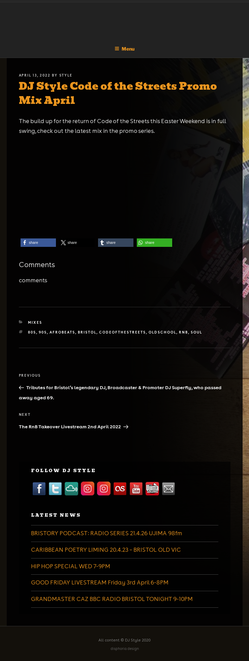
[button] (38, 242)
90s (43, 332)
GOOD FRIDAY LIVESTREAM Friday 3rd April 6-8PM (99, 582)
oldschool (162, 332)
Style (66, 75)
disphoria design (125, 648)
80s (32, 332)
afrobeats (62, 332)
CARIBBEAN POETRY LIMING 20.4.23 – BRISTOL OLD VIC (106, 549)
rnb (183, 332)
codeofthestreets (122, 332)
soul (196, 332)
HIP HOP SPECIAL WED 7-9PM (70, 566)
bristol (87, 332)
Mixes (35, 322)
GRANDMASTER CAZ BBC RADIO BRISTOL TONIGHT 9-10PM (112, 599)
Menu (124, 49)
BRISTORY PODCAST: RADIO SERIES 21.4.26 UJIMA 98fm (106, 533)
